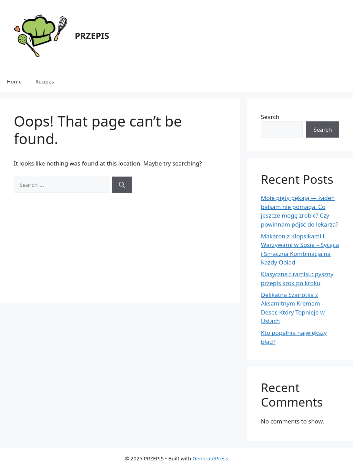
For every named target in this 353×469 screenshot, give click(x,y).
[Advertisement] (120, 241)
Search (270, 117)
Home (14, 81)
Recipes (45, 81)
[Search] (122, 185)
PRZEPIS (92, 35)
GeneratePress (210, 458)
